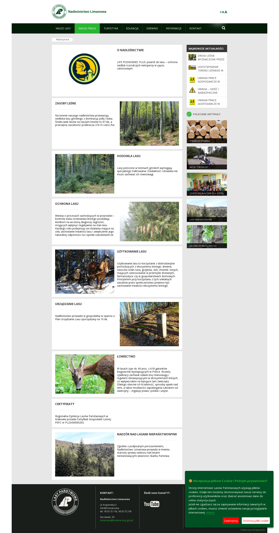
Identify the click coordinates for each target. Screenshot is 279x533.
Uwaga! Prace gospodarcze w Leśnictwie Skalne (210, 103)
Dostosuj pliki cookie (256, 520)
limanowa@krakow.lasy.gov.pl (116, 520)
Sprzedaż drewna (200, 140)
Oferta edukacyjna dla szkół (207, 193)
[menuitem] (63, 28)
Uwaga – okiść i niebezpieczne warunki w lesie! (209, 92)
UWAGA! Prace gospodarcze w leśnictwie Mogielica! (209, 83)
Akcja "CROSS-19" (199, 167)
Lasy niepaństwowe (201, 219)
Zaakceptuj (231, 520)
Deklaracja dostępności (253, 530)
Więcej (210, 512)
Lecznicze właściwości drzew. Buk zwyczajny (203, 247)
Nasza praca (62, 39)
